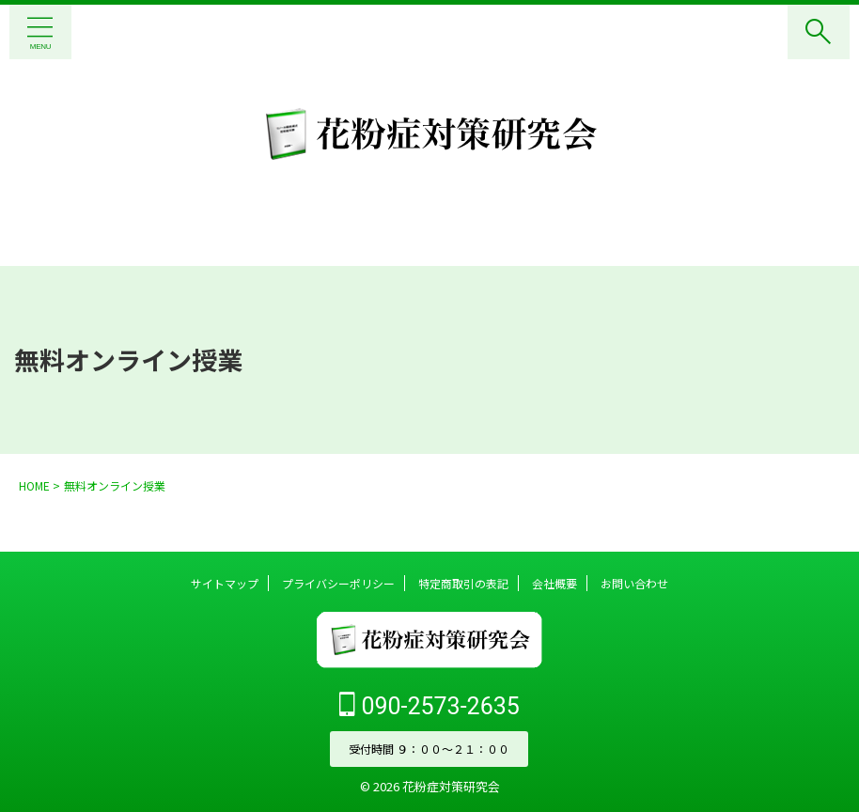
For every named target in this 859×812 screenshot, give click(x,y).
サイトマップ (224, 583)
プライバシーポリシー (338, 583)
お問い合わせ (634, 583)
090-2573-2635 (429, 705)
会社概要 (554, 583)
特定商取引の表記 (463, 583)
